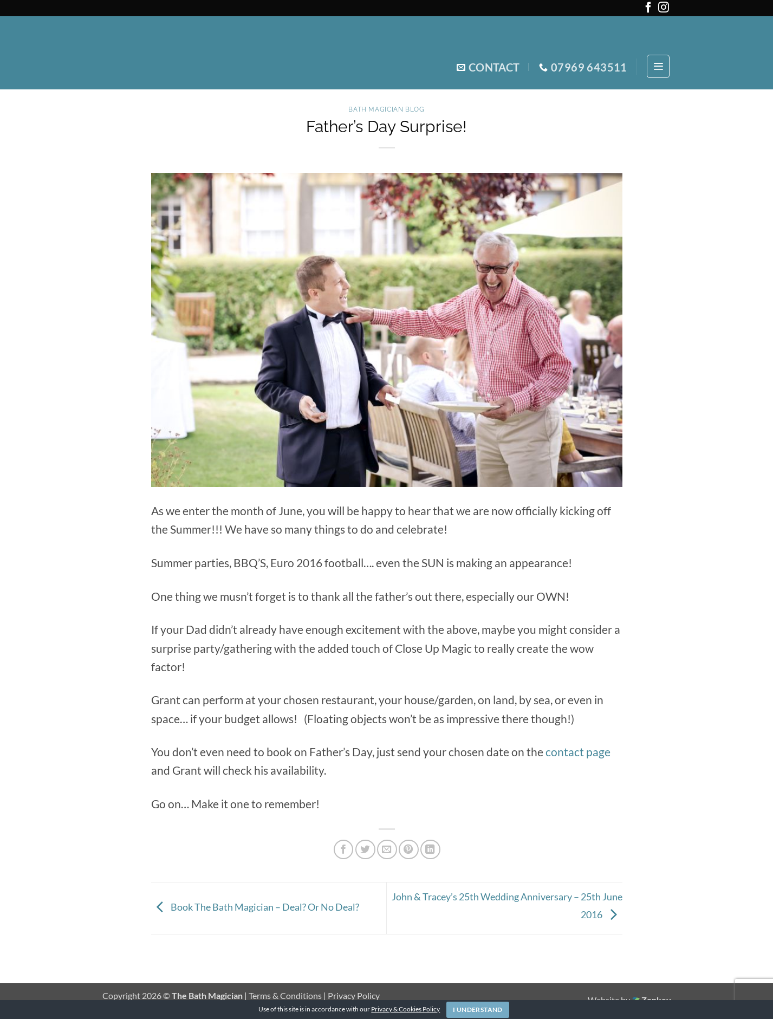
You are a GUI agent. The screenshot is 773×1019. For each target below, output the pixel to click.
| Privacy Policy (351, 995)
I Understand (477, 1009)
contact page (576, 752)
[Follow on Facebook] (648, 9)
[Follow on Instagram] (663, 9)
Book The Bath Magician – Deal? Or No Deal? (255, 907)
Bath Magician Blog (386, 109)
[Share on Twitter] (365, 850)
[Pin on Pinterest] (409, 850)
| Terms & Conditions (283, 995)
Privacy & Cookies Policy (405, 1009)
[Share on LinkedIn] (430, 850)
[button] (658, 66)
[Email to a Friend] (387, 850)
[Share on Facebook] (344, 850)
